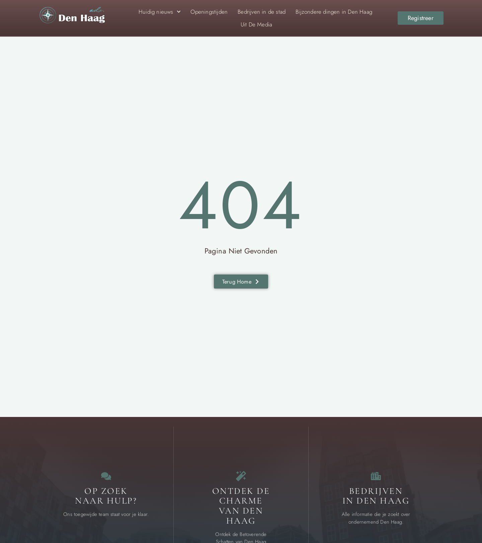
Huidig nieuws (160, 11)
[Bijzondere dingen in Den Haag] (241, 479)
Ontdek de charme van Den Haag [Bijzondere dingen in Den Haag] (241, 512)
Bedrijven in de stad (262, 12)
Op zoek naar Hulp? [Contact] (106, 502)
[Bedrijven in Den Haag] (376, 479)
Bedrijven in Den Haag (376, 502)
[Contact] (106, 479)
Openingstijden (209, 12)
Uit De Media (256, 24)
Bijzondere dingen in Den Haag (334, 12)
